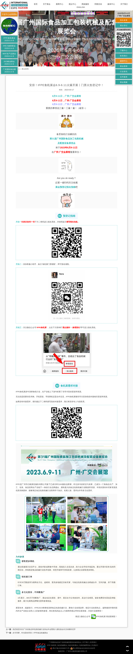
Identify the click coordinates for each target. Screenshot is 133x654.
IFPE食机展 (98, 616)
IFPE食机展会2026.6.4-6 (9, 39)
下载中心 (123, 50)
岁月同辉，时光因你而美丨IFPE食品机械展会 (30, 633)
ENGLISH (81, 7)
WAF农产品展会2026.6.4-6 (9, 55)
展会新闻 (25, 69)
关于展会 (46, 4)
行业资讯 (123, 72)
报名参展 (123, 20)
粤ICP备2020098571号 (59, 648)
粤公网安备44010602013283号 (82, 648)
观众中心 (72, 4)
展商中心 (59, 4)
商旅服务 (85, 4)
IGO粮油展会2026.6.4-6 (9, 62)
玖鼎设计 (95, 645)
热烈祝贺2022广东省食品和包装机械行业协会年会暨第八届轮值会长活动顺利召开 (44, 629)
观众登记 (123, 25)
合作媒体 (123, 77)
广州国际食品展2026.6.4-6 (9, 70)
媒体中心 (111, 4)
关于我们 (124, 4)
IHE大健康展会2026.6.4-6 (9, 47)
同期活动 (98, 4)
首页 (36, 4)
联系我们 (93, 642)
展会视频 (123, 82)
